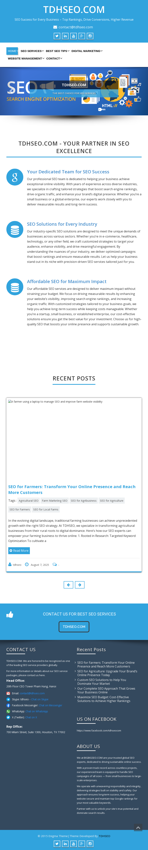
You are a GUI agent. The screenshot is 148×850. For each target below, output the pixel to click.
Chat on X (31, 717)
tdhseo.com (74, 627)
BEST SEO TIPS (57, 51)
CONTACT (53, 58)
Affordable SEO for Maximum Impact (66, 281)
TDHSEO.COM (74, 9)
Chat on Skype (39, 699)
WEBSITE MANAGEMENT (26, 58)
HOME (13, 51)
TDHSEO (104, 836)
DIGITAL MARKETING (87, 51)
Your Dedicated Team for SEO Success (68, 171)
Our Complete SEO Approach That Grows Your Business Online (106, 690)
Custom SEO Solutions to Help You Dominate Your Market (101, 682)
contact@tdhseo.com (76, 27)
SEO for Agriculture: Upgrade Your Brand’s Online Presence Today (107, 673)
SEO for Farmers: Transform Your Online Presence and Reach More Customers (106, 664)
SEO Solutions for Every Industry (62, 224)
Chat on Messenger (50, 705)
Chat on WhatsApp (37, 711)
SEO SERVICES (32, 51)
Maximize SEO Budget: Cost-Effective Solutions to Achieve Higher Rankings (103, 699)
